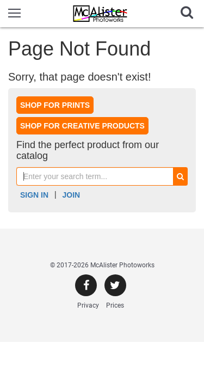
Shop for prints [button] (55, 105)
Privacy (88, 305)
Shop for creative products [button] (82, 125)
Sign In (34, 195)
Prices (115, 305)
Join (72, 195)
